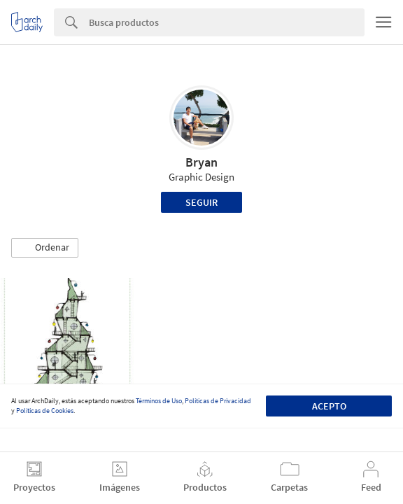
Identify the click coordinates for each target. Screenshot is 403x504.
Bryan (201, 162)
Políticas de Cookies (44, 410)
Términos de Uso (159, 400)
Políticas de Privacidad (218, 400)
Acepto (329, 406)
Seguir (201, 202)
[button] (44, 248)
